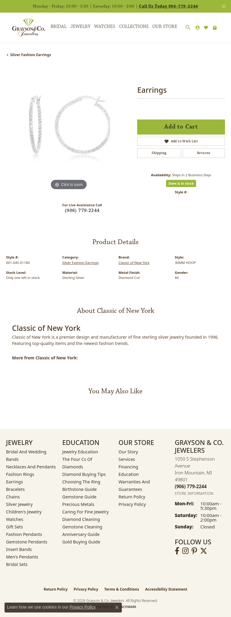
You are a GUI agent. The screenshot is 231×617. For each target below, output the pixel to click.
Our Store (164, 26)
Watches (104, 26)
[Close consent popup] (117, 607)
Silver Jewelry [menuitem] (19, 504)
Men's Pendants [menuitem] (22, 557)
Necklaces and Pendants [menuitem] (31, 467)
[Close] (223, 6)
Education (129, 474)
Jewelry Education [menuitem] (80, 452)
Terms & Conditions (121, 589)
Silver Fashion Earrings (30, 54)
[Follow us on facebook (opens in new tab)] (177, 551)
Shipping (159, 153)
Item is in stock (181, 183)
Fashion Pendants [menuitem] (24, 534)
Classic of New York (134, 262)
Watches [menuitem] (14, 519)
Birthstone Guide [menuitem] (79, 489)
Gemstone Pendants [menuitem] (26, 542)
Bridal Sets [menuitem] (17, 564)
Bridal (58, 26)
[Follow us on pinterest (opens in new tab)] (194, 551)
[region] (68, 129)
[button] (188, 27)
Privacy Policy (132, 504)
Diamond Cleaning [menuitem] (81, 519)
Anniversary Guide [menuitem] (81, 534)
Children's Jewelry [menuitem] (24, 512)
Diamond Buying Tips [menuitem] (84, 474)
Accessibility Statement (166, 589)
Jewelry (80, 26)
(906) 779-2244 (82, 210)
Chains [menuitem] (13, 497)
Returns (204, 153)
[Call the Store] (191, 486)
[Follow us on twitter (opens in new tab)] (203, 551)
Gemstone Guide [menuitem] (79, 497)
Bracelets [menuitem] (15, 489)
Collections (134, 26)
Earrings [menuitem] (14, 482)
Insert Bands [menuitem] (19, 549)
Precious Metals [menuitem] (78, 504)
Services (127, 459)
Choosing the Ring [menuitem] (81, 482)
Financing (128, 467)
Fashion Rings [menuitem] (20, 474)
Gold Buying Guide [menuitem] (81, 542)
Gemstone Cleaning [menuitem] (82, 527)
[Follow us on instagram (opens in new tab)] (185, 551)
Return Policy (132, 497)
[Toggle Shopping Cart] (214, 27)
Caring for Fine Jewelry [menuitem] (85, 512)
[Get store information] (194, 493)
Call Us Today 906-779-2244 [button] (168, 6)
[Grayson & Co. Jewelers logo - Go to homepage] (24, 28)
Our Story (128, 452)
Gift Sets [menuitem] (14, 527)
